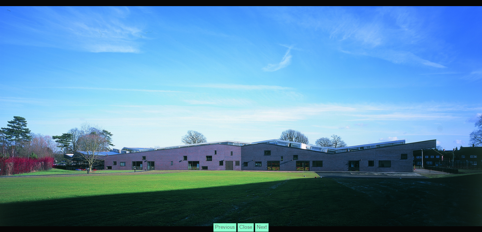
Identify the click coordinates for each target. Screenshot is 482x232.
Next (262, 227)
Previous (225, 227)
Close (245, 227)
